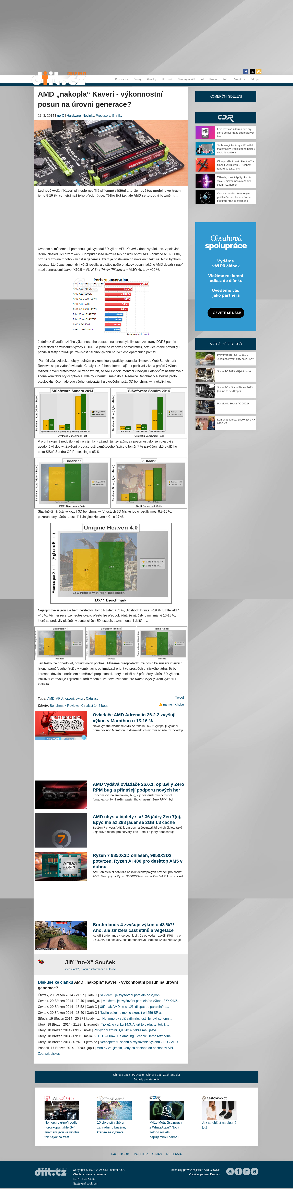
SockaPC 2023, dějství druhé (234, 371)
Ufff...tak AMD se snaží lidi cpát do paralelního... (134, 1006)
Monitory (239, 79)
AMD (51, 698)
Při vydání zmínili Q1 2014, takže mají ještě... (126, 1030)
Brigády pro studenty (146, 1079)
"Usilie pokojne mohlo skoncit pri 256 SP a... (132, 1012)
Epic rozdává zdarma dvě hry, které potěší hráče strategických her (236, 133)
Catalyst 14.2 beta (94, 705)
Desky (137, 79)
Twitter (140, 1154)
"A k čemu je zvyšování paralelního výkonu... (132, 995)
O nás (157, 1154)
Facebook (120, 1154)
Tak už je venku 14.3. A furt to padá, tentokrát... (135, 1024)
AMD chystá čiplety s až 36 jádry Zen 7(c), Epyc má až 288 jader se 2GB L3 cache (137, 819)
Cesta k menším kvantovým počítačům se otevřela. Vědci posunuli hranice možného (234, 197)
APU (59, 698)
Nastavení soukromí (85, 1183)
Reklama (174, 1154)
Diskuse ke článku (55, 982)
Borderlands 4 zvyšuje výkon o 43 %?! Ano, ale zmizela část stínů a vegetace (133, 927)
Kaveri (69, 698)
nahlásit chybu (173, 704)
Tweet (179, 697)
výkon (80, 698)
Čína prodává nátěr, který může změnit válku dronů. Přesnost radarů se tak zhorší (235, 165)
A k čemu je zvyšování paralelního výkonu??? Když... (141, 1001)
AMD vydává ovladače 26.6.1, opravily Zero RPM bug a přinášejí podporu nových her (138, 787)
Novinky (88, 115)
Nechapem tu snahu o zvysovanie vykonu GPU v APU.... (140, 1042)
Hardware (74, 115)
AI (202, 79)
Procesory (121, 79)
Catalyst (92, 698)
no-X (60, 115)
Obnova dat (153, 1074)
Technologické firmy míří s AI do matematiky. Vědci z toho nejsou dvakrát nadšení (236, 149)
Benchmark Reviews (65, 705)
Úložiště (167, 79)
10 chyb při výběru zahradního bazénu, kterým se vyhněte (111, 1127)
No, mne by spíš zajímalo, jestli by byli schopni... (137, 1018)
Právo (213, 79)
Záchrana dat (171, 1074)
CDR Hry (225, 117)
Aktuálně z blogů (226, 344)
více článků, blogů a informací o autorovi (90, 969)
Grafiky (151, 79)
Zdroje (254, 79)
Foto (225, 79)
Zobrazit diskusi (49, 1053)
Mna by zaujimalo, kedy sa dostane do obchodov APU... (137, 1048)
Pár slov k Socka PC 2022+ (233, 403)
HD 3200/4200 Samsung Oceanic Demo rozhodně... (136, 1036)
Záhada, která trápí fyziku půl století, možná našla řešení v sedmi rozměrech (234, 181)
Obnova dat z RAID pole (128, 1074)
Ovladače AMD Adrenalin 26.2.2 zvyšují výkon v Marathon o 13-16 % (134, 717)
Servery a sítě (186, 79)
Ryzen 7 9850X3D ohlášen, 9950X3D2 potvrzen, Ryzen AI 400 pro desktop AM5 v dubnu (138, 861)
